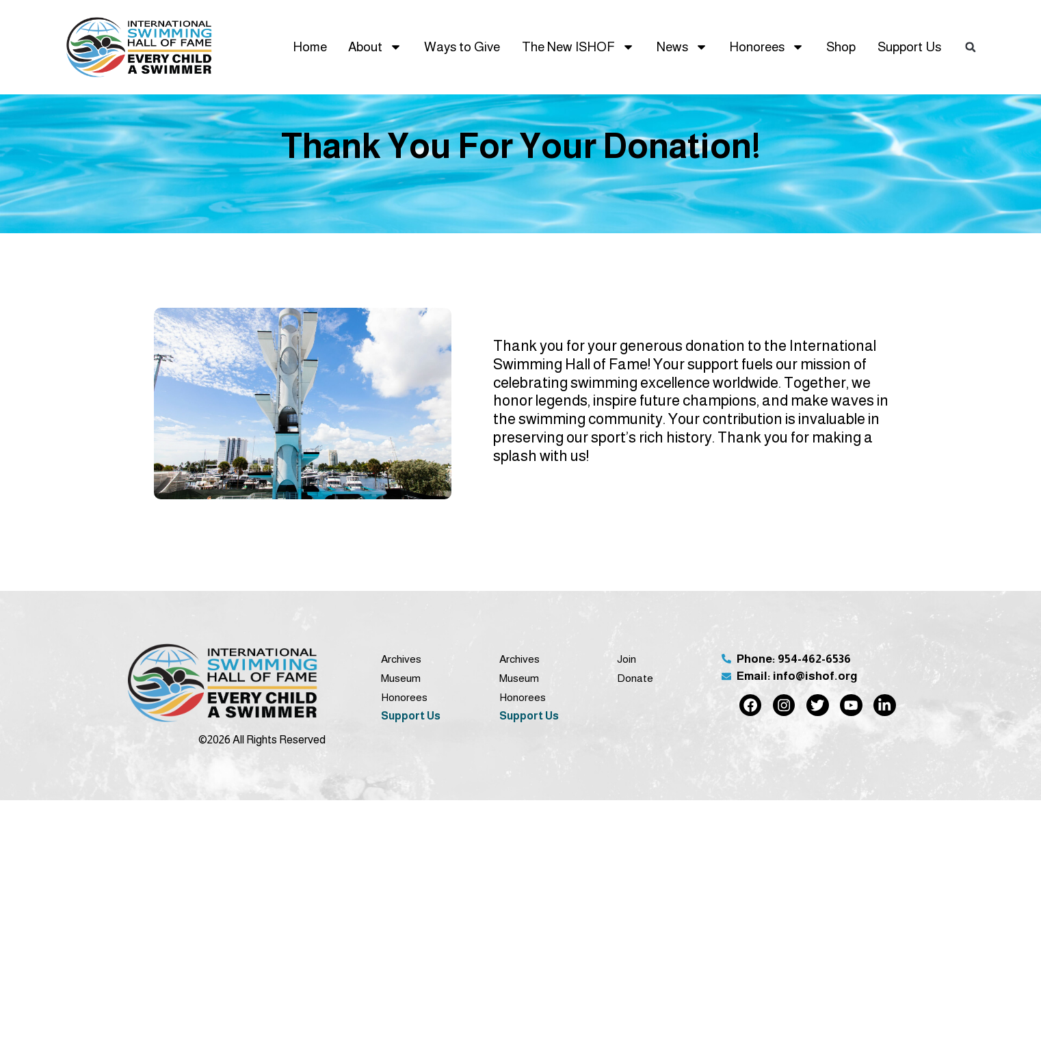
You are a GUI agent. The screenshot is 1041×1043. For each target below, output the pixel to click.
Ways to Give (462, 47)
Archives (401, 659)
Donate (635, 678)
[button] (970, 47)
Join (626, 659)
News (682, 47)
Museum (401, 678)
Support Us (909, 47)
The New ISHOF (578, 47)
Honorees (766, 47)
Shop (841, 47)
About (375, 47)
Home (310, 47)
